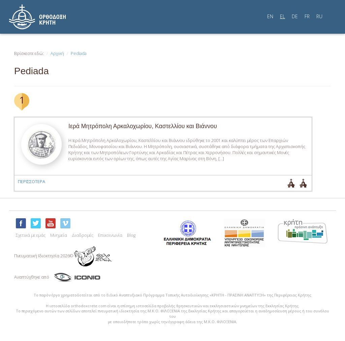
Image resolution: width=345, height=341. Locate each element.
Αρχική (57, 53)
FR (307, 16)
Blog (131, 235)
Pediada (79, 53)
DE (295, 16)
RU (319, 16)
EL (282, 16)
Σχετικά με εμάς (30, 235)
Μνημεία (58, 235)
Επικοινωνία (110, 235)
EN (270, 16)
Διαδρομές (82, 235)
